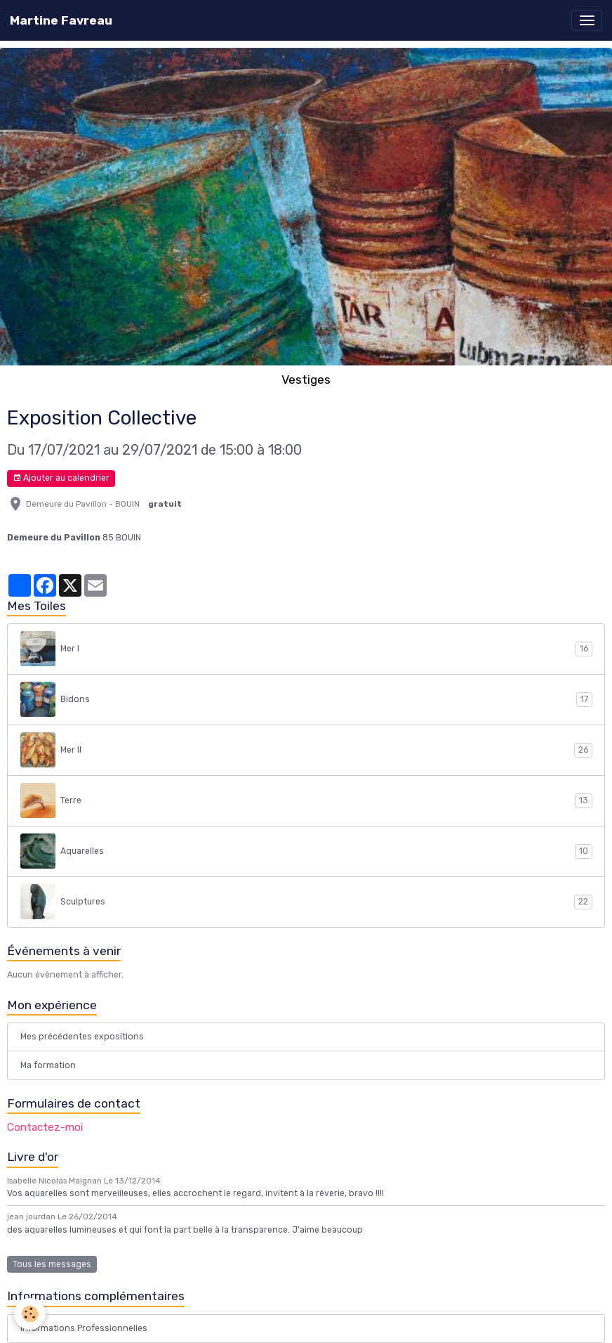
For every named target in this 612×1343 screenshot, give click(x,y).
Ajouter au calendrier (61, 478)
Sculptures (306, 901)
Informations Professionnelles (83, 1328)
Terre (306, 800)
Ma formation (48, 1065)
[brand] (61, 20)
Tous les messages (52, 1264)
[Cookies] (30, 1314)
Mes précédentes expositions (82, 1037)
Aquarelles (306, 851)
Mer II (306, 749)
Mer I (306, 648)
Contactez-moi (45, 1127)
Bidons (306, 699)
